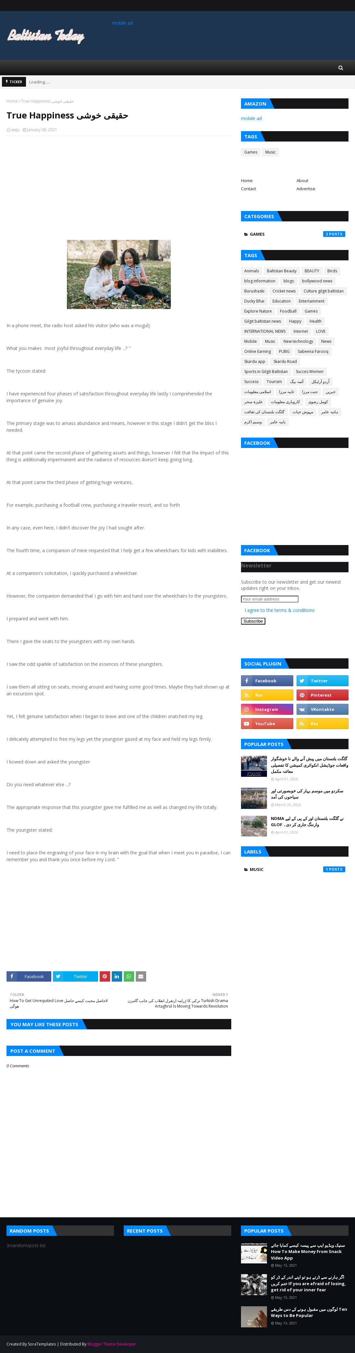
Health (316, 321)
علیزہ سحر (253, 401)
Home (12, 101)
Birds (332, 271)
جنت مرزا (310, 391)
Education (282, 301)
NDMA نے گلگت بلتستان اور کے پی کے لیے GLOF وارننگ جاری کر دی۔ (307, 821)
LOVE (320, 331)
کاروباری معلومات (285, 401)
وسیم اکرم (253, 422)
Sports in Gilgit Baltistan (266, 371)
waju (15, 129)
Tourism (274, 381)
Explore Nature (258, 311)
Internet (301, 331)
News (326, 341)
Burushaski (254, 291)
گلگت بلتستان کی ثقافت (264, 412)
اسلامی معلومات (257, 391)
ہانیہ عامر (329, 412)
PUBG (284, 351)
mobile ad (122, 23)
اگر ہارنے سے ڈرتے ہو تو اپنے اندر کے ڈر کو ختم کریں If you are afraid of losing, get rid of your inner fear (308, 1283)
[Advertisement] (118, 188)
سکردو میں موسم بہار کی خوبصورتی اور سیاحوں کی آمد (307, 794)
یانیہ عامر (277, 422)
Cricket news (284, 291)
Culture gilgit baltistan (324, 291)
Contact (248, 189)
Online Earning (257, 351)
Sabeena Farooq (313, 351)
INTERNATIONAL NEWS (264, 331)
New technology (298, 341)
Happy (295, 321)
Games (250, 152)
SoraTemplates (42, 1344)
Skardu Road (285, 361)
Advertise (306, 189)
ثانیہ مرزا (286, 391)
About (302, 180)
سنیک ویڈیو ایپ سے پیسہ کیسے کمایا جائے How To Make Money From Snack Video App (308, 1251)
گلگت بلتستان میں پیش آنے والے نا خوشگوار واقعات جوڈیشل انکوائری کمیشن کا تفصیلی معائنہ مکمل (309, 765)
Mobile (250, 341)
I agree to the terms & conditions (280, 610)
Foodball (288, 311)
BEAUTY (312, 271)
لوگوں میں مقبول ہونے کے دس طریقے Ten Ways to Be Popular (309, 1312)
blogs (289, 281)
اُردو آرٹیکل (320, 381)
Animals (251, 271)
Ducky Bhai (254, 301)
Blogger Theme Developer (111, 1344)
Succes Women (309, 371)
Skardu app (254, 361)
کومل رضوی (318, 401)
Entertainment (311, 301)
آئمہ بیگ (296, 381)
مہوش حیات (303, 412)
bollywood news (317, 281)
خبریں (331, 391)
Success (251, 381)
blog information (259, 281)
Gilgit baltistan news (262, 321)
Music (270, 152)
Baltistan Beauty (282, 271)
